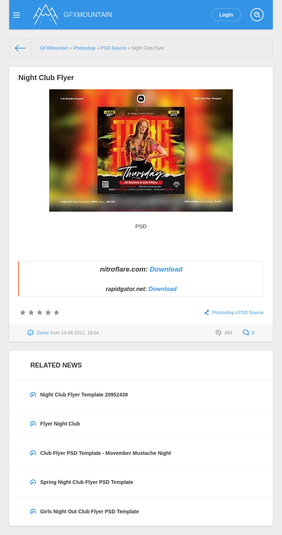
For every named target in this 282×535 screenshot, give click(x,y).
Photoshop (223, 312)
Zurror (43, 332)
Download (166, 269)
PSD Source (251, 312)
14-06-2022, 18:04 (80, 332)
